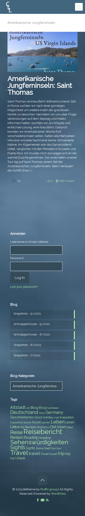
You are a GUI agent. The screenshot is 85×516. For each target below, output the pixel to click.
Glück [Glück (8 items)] (38, 417)
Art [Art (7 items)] (28, 407)
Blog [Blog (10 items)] (34, 408)
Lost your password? (24, 286)
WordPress (58, 493)
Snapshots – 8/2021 (27, 345)
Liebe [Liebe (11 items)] (14, 427)
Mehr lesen (66, 181)
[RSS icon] (47, 500)
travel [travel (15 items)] (34, 453)
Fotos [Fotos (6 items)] (42, 413)
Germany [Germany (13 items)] (54, 412)
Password (16, 258)
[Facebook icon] (37, 500)
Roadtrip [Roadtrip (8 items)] (45, 437)
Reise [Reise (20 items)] (16, 432)
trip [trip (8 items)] (12, 458)
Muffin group (49, 489)
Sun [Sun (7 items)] (53, 448)
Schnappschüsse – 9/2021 (32, 324)
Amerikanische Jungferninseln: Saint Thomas (39, 85)
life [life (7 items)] (22, 427)
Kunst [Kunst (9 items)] (36, 422)
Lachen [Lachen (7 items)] (45, 422)
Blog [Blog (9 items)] (42, 407)
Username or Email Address (29, 241)
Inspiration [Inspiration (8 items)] (67, 417)
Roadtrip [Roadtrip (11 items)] (31, 437)
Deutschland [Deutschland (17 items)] (24, 412)
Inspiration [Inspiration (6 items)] (16, 422)
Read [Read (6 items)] (70, 427)
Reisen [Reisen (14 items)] (16, 437)
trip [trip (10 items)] (68, 454)
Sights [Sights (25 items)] (17, 447)
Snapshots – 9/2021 (27, 313)
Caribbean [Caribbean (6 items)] (53, 408)
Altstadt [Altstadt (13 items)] (18, 407)
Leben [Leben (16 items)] (57, 421)
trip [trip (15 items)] (61, 453)
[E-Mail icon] (42, 500)
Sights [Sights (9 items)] (30, 448)
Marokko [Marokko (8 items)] (30, 427)
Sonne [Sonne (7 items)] (40, 448)
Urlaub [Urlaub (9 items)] (20, 458)
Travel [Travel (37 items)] (19, 452)
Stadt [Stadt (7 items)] (47, 448)
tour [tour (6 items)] (59, 448)
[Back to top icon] (42, 480)
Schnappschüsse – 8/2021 (32, 334)
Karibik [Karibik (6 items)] (27, 422)
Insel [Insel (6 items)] (56, 417)
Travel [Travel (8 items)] (45, 454)
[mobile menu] (79, 7)
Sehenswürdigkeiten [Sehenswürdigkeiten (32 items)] (39, 442)
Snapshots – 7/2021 (27, 355)
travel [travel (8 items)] (53, 454)
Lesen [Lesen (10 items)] (70, 422)
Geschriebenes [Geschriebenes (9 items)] (22, 417)
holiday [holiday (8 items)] (48, 417)
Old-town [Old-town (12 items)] (58, 426)
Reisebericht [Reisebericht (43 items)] (42, 432)
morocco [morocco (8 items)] (43, 427)
